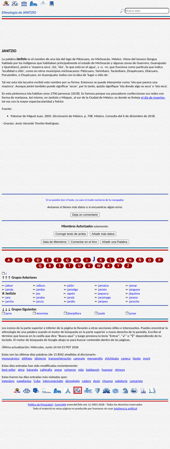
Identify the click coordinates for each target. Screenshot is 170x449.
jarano (133, 297)
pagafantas (24, 381)
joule (101, 313)
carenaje (79, 358)
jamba (40, 289)
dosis (96, 381)
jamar (133, 285)
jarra (8, 313)
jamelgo (72, 289)
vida (81, 370)
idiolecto (40, 358)
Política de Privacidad (40, 404)
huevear (107, 370)
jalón (70, 285)
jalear (9, 285)
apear (58, 370)
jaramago (104, 297)
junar (132, 313)
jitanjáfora (74, 313)
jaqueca (103, 293)
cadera (86, 381)
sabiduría (121, 381)
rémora (120, 370)
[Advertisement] (85, 34)
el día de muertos (152, 97)
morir (146, 358)
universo (70, 370)
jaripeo (103, 301)
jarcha (9, 301)
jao (38, 293)
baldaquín (92, 370)
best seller (8, 370)
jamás (9, 289)
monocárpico (10, 358)
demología (72, 381)
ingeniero (8, 381)
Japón (71, 293)
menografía (94, 358)
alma (21, 370)
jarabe (40, 297)
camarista (136, 381)
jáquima (134, 293)
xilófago (27, 358)
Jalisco (40, 285)
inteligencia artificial (125, 408)
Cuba (37, 381)
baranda (32, 370)
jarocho (134, 301)
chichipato (112, 358)
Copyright (60, 404)
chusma (107, 381)
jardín (71, 301)
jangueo (134, 289)
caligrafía (46, 370)
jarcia (40, 301)
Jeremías (42, 313)
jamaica (103, 285)
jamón (102, 289)
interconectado (53, 381)
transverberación (59, 358)
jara (7, 297)
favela (137, 358)
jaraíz (70, 297)
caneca (125, 358)
